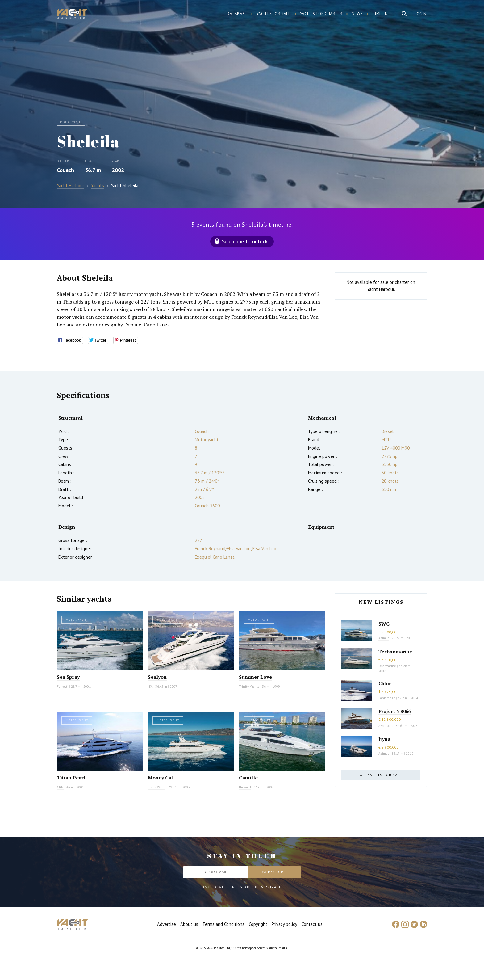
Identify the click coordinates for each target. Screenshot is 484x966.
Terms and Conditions (223, 924)
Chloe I (386, 683)
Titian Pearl (71, 777)
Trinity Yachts (249, 686)
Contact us (312, 924)
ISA (150, 686)
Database (237, 13)
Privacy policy (284, 924)
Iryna (384, 739)
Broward (245, 787)
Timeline (381, 13)
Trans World (156, 787)
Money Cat (160, 777)
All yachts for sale (381, 774)
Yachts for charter (321, 13)
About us (189, 924)
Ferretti (62, 686)
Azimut (383, 638)
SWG (384, 624)
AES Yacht (385, 726)
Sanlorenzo (386, 698)
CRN (60, 787)
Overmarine (387, 666)
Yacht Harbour (72, 15)
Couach (65, 170)
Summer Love (255, 677)
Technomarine (395, 652)
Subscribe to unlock (245, 241)
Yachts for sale (274, 13)
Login (421, 13)
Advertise (166, 924)
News (357, 13)
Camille (248, 777)
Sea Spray (68, 677)
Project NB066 (394, 711)
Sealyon (157, 677)
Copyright (258, 924)
